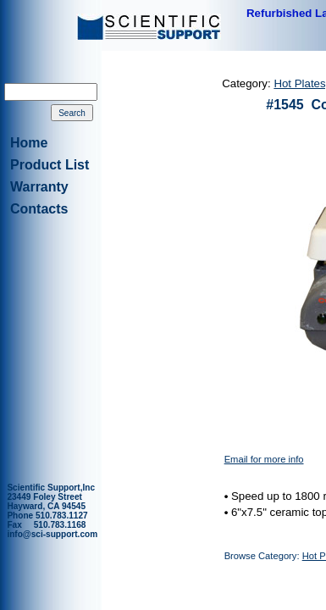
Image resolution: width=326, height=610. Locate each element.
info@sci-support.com (52, 534)
